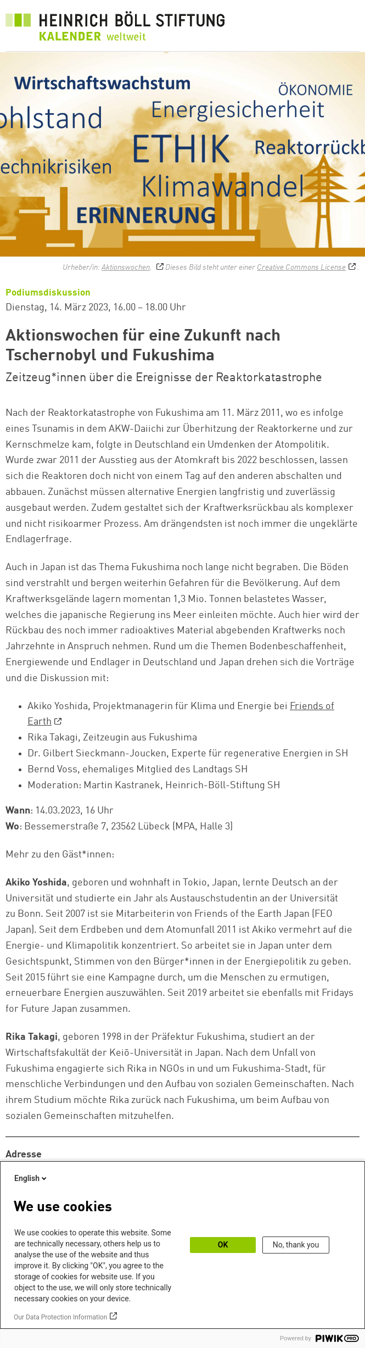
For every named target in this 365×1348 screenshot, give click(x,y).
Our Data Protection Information (60, 1317)
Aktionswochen (126, 267)
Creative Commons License (301, 267)
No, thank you (296, 1244)
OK (223, 1244)
